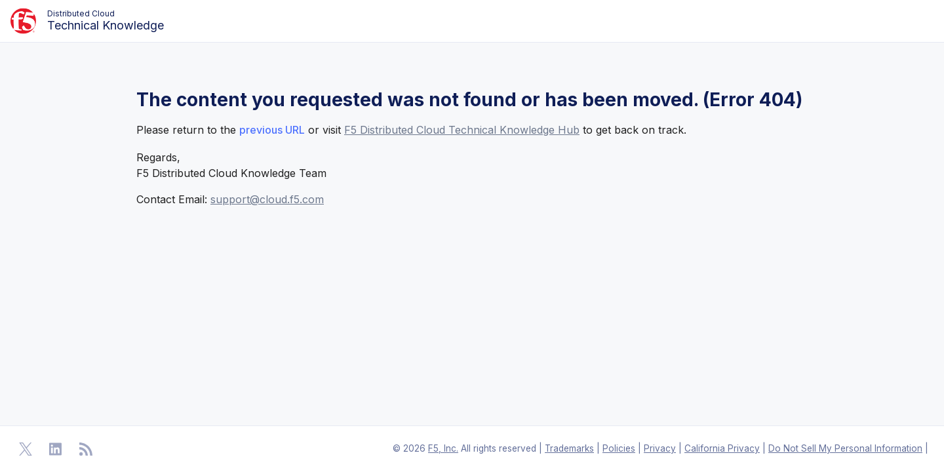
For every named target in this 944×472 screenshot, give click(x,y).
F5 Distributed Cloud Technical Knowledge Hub (462, 129)
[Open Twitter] (25, 449)
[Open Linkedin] (56, 449)
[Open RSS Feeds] (86, 449)
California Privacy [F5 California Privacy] (722, 448)
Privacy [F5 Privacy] (660, 448)
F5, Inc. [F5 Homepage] (443, 448)
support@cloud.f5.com (267, 199)
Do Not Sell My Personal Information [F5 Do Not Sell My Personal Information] (845, 448)
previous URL (272, 129)
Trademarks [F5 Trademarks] (569, 448)
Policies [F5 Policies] (618, 448)
